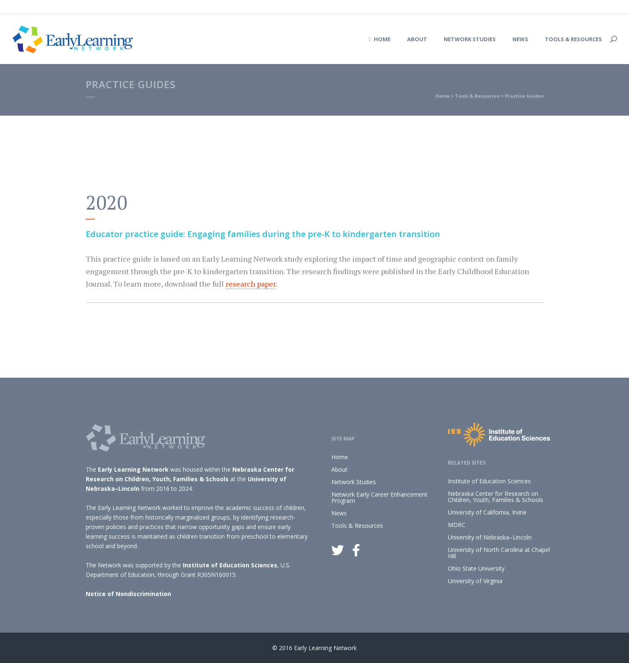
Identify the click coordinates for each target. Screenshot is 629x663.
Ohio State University (476, 568)
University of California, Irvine (487, 512)
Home (442, 96)
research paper (251, 284)
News (339, 513)
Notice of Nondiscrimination (128, 594)
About (339, 469)
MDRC (456, 525)
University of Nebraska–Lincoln (490, 537)
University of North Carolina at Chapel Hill (499, 553)
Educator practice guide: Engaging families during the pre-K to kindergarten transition (263, 234)
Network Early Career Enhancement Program (379, 497)
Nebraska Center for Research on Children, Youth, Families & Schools (495, 496)
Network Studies (353, 482)
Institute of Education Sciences (230, 565)
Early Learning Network (133, 469)
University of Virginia (475, 581)
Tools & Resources (477, 96)
